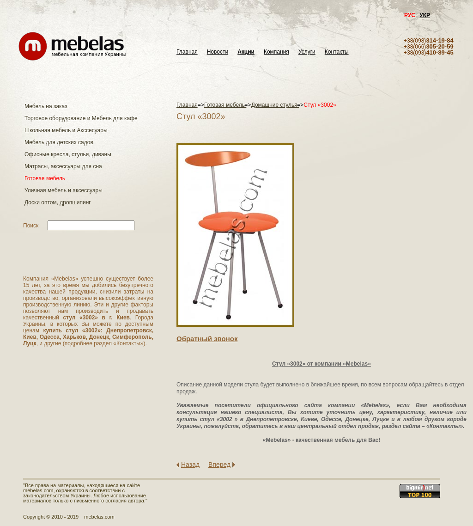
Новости (217, 52)
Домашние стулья (275, 105)
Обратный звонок (206, 339)
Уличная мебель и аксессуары (63, 190)
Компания (276, 52)
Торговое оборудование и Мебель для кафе (81, 118)
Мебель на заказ (45, 106)
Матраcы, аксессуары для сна (63, 166)
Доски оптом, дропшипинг (57, 202)
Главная (187, 52)
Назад (190, 464)
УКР (424, 15)
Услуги (306, 52)
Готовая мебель (44, 178)
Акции (246, 52)
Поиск (30, 225)
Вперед (219, 464)
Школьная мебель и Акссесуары (66, 130)
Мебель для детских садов (58, 142)
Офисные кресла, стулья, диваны (67, 154)
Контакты (337, 52)
